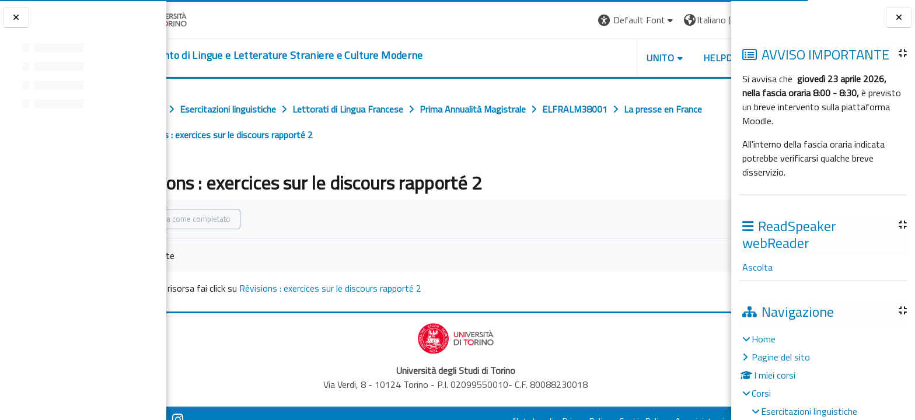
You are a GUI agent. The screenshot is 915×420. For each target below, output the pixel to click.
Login (711, 20)
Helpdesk (660, 58)
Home (764, 339)
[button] (571, 20)
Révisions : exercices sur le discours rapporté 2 (382, 288)
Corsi (761, 393)
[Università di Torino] (202, 19)
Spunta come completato (240, 219)
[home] (322, 55)
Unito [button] (595, 58)
